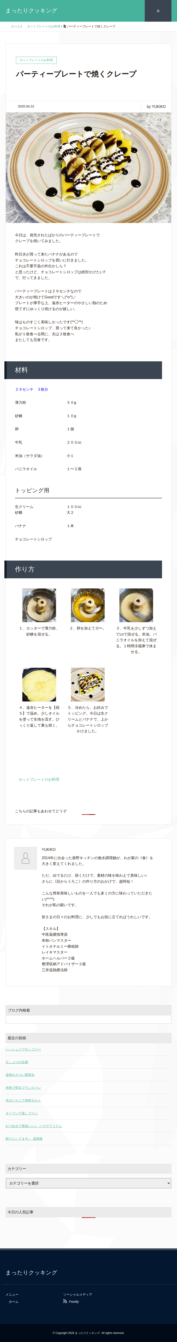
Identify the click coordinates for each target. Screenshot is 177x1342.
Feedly (74, 1301)
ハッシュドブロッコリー (23, 1049)
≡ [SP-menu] (158, 10)
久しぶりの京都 (17, 1061)
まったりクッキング (31, 10)
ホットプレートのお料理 (39, 779)
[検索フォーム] (84, 1019)
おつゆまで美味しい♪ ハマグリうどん (34, 1125)
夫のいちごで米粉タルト (23, 1100)
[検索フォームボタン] (167, 1019)
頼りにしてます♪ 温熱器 (24, 1138)
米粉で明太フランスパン (23, 1087)
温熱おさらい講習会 (20, 1074)
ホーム (13, 1301)
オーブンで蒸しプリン (22, 1113)
